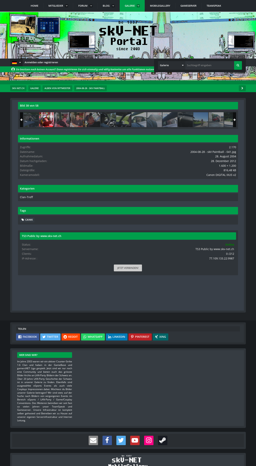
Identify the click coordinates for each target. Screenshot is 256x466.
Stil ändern (236, 448)
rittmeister (41, 114)
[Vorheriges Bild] (22, 180)
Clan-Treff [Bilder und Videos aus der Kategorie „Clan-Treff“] (193, 199)
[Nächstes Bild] (164, 180)
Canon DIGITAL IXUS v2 (224, 177)
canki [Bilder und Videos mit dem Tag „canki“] (196, 222)
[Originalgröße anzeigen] (163, 108)
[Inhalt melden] (165, 249)
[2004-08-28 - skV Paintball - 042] (229, 119)
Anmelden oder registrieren (41, 62)
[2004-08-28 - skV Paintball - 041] (213, 119)
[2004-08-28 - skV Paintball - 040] (198, 119)
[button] (16, 62)
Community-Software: (128, 456)
